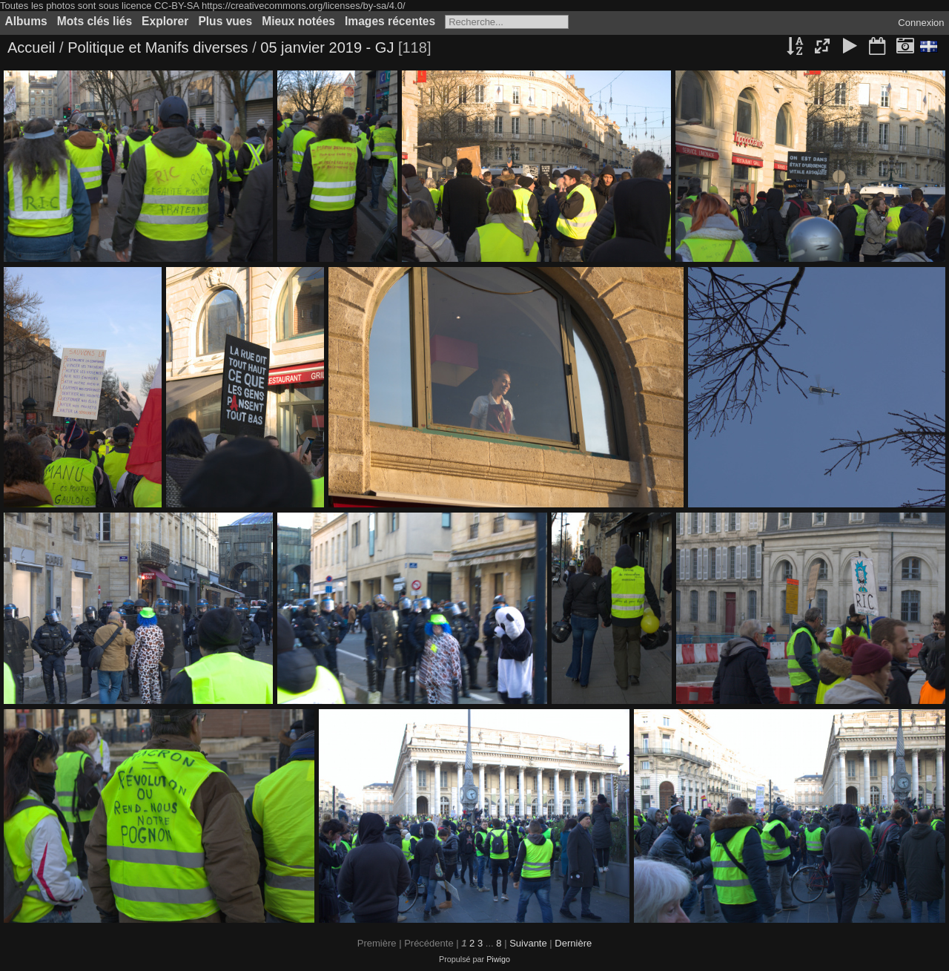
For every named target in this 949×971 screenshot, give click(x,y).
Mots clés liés (94, 21)
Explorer (165, 21)
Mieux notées (298, 21)
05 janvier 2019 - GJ (329, 47)
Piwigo (498, 959)
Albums (26, 21)
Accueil (31, 47)
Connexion (921, 22)
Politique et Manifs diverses (157, 47)
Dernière (573, 943)
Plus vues (225, 21)
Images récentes (390, 21)
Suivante (528, 943)
